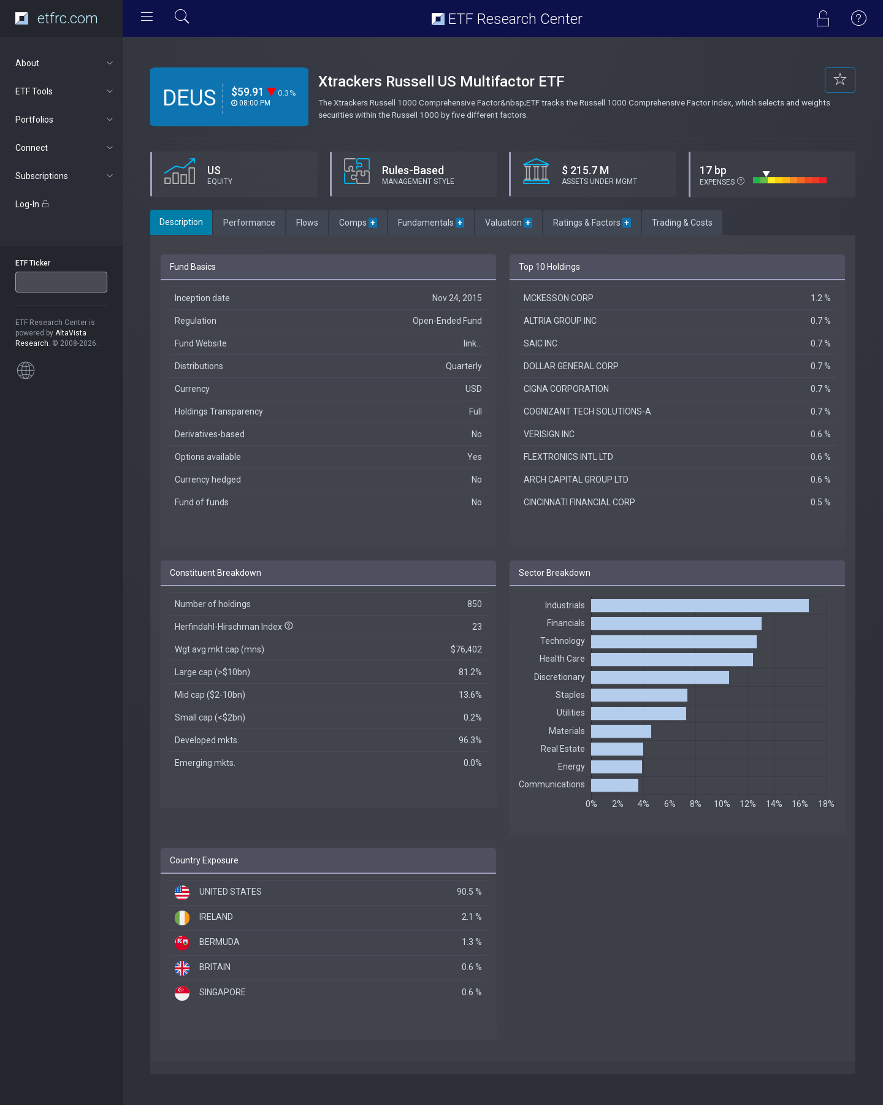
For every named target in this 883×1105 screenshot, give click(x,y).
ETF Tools (65, 91)
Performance (249, 223)
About (65, 63)
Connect (65, 148)
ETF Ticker (32, 263)
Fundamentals (431, 223)
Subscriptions (65, 176)
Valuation (508, 223)
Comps (358, 223)
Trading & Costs (682, 223)
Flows (307, 223)
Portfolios (65, 119)
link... (473, 343)
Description (181, 222)
